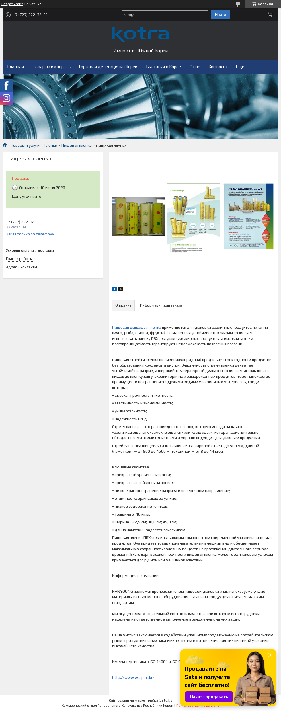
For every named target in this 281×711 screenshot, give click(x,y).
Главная (15, 66)
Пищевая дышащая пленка (136, 327)
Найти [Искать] (220, 14)
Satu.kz (165, 700)
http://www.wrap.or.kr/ (133, 677)
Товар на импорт (49, 66)
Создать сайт (12, 4)
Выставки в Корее (163, 66)
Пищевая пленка (76, 145)
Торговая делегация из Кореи (107, 66)
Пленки (50, 145)
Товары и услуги (25, 145)
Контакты (217, 66)
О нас (195, 66)
